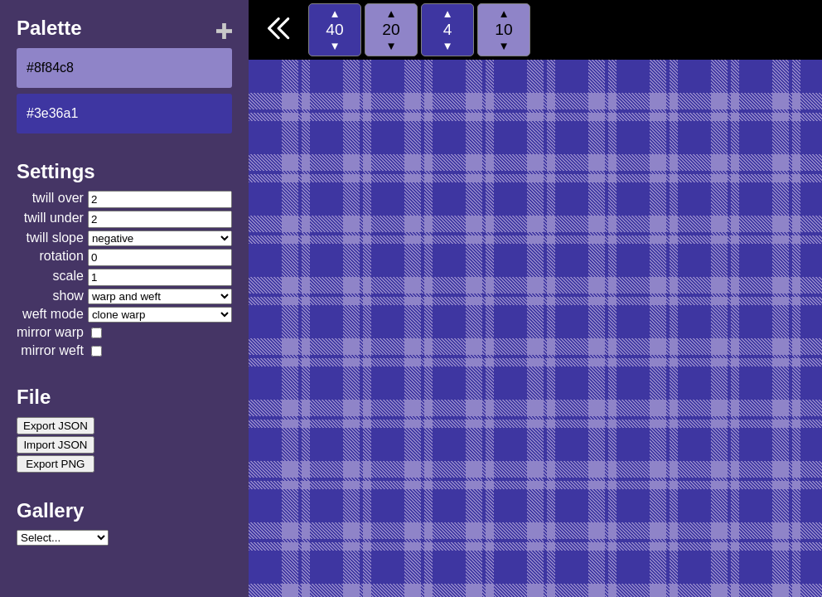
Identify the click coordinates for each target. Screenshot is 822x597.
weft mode (53, 314)
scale (68, 276)
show (68, 296)
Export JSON (55, 426)
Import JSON (55, 445)
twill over (58, 198)
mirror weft (52, 350)
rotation (62, 256)
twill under (54, 218)
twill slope (55, 238)
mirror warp (50, 332)
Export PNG (55, 464)
